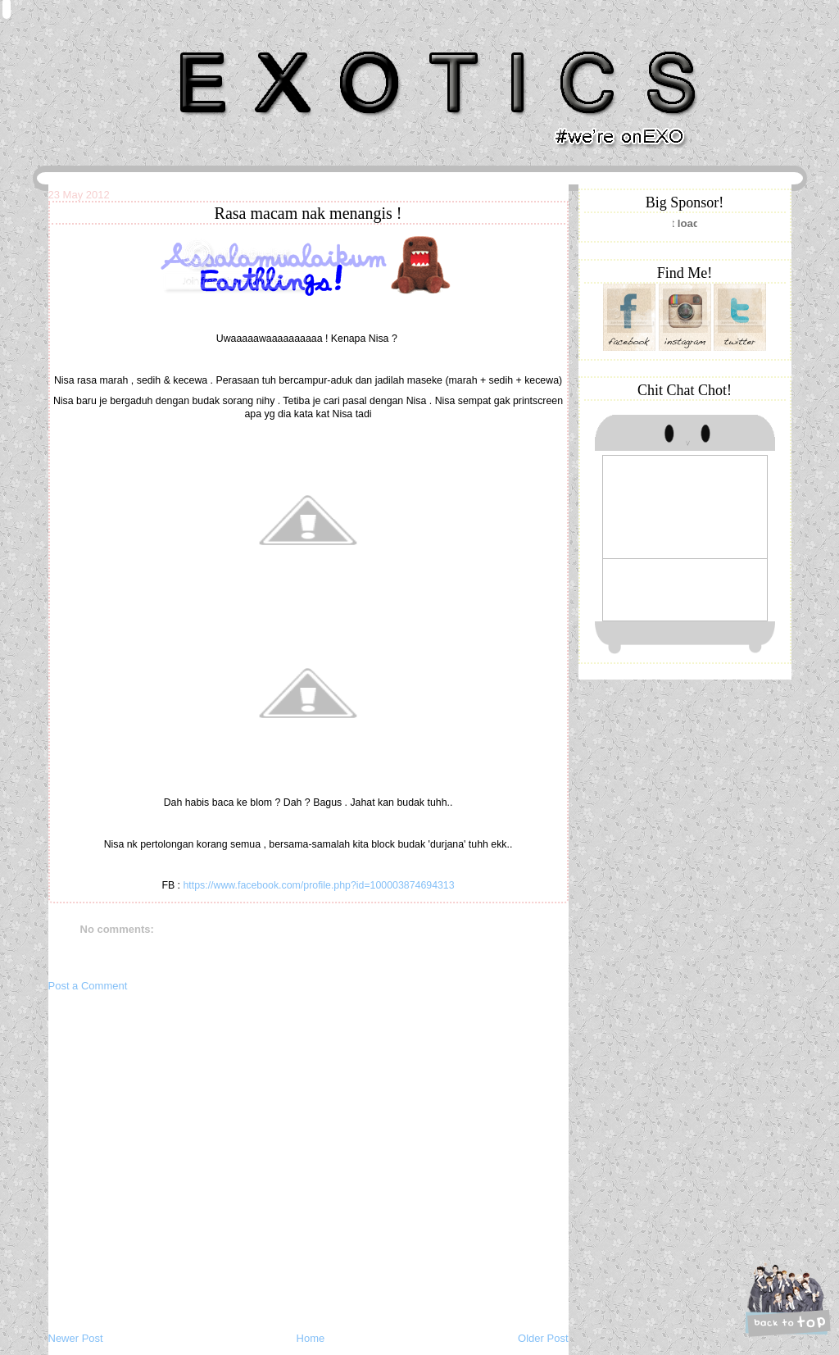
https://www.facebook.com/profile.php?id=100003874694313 (318, 885)
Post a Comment (88, 986)
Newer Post (75, 1338)
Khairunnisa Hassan (227, 44)
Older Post (543, 1338)
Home (311, 1338)
